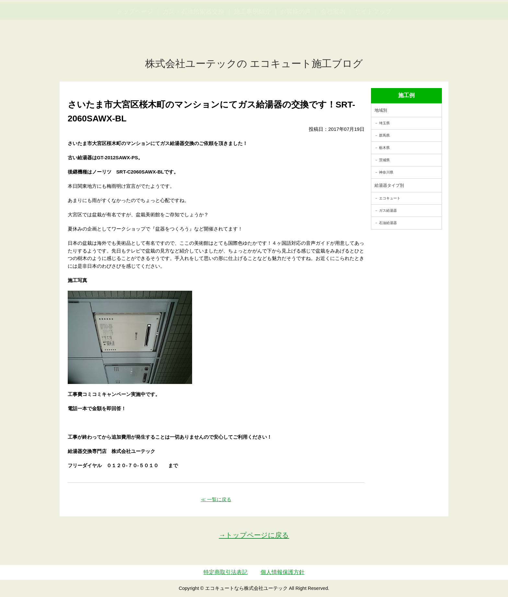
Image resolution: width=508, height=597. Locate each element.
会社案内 (333, 42)
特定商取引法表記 (225, 572)
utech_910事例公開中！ (133, 21)
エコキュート (389, 198)
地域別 (381, 110)
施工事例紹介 (252, 42)
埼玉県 (384, 123)
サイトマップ (373, 42)
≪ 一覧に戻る (216, 499)
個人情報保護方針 (282, 572)
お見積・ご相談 (479, 16)
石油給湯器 (388, 223)
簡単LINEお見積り (431, 16)
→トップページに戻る (254, 535)
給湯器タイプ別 (389, 185)
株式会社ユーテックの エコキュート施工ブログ (254, 63)
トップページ (134, 42)
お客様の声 (295, 42)
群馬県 (384, 135)
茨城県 (384, 160)
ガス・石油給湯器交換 (193, 42)
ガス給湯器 (388, 210)
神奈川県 (386, 172)
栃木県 (384, 148)
